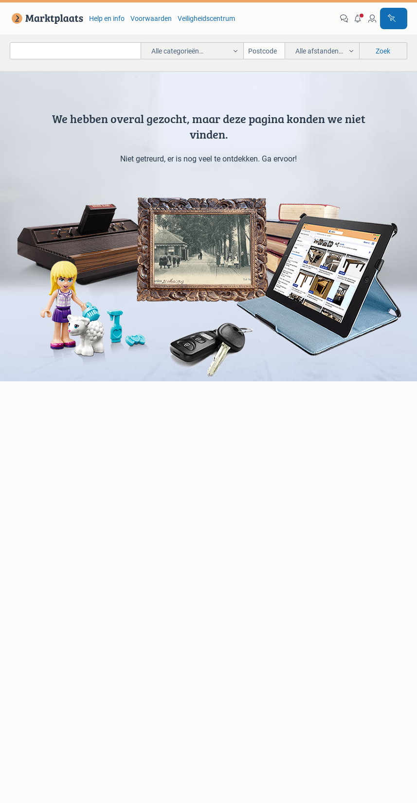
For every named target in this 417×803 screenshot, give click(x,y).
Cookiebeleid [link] (169, 678)
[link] (45, 18)
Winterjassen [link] (228, 571)
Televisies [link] (26, 473)
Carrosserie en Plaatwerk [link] (246, 444)
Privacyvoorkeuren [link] (238, 678)
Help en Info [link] (240, 660)
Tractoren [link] (321, 563)
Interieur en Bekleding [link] (241, 473)
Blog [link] (28, 660)
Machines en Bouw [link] (335, 548)
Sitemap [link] (371, 705)
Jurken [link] (219, 519)
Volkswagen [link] (128, 473)
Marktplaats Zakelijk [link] (87, 660)
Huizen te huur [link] (132, 533)
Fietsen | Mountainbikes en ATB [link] (347, 463)
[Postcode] (264, 51)
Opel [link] (117, 444)
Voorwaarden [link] (151, 18)
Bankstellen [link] (29, 519)
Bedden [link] (23, 533)
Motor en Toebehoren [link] (241, 459)
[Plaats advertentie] (393, 18)
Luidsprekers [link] (31, 444)
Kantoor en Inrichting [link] (339, 533)
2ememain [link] (323, 705)
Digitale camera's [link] (37, 429)
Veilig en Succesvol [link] (171, 660)
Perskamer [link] (175, 705)
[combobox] (75, 50)
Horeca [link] (318, 519)
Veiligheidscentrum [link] (206, 18)
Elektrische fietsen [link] (334, 429)
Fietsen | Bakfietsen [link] (336, 444)
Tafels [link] (21, 563)
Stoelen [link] (23, 548)
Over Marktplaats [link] (61, 705)
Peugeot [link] (122, 459)
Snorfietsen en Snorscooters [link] (349, 482)
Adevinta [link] (224, 705)
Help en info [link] (107, 18)
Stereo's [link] (23, 459)
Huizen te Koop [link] (133, 519)
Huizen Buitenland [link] (137, 548)
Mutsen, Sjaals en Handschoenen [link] (235, 538)
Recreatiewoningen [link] (139, 563)
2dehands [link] (272, 705)
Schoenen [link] (223, 557)
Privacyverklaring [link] (367, 660)
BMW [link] (118, 429)
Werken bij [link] (124, 705)
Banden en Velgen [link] (236, 429)
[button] (358, 18)
